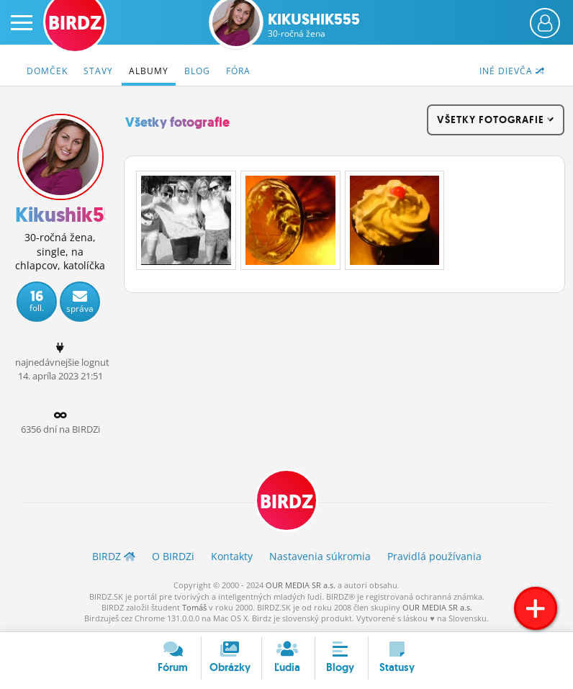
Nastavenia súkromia (320, 556)
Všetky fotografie (177, 122)
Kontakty (232, 556)
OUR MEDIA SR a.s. (300, 585)
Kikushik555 (314, 25)
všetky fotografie (495, 119)
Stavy (98, 71)
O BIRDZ (173, 556)
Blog (197, 71)
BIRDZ (286, 502)
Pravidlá (434, 556)
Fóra (238, 71)
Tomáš (194, 607)
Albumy (148, 71)
